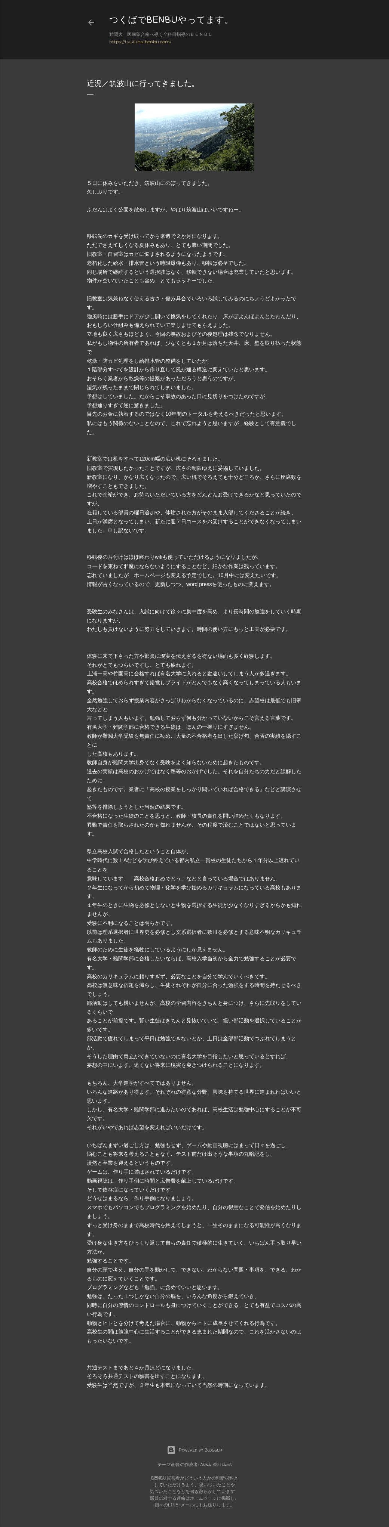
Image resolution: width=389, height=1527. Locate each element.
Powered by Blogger (194, 1450)
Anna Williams (216, 1464)
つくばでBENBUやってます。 (171, 19)
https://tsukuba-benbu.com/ (140, 41)
